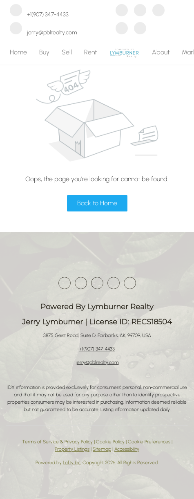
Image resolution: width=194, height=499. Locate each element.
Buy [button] (44, 52)
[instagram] (122, 29)
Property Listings (72, 449)
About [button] (160, 52)
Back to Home (97, 203)
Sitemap (102, 449)
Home (18, 52)
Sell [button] (67, 52)
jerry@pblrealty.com (97, 362)
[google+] (140, 29)
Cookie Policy (110, 442)
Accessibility (126, 449)
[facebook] (122, 11)
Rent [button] (90, 52)
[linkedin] (140, 11)
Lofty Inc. (72, 462)
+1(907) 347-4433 (97, 349)
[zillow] (158, 11)
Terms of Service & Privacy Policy (57, 442)
